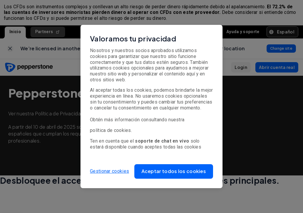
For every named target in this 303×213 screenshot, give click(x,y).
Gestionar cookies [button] (109, 171)
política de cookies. (111, 130)
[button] (173, 171)
